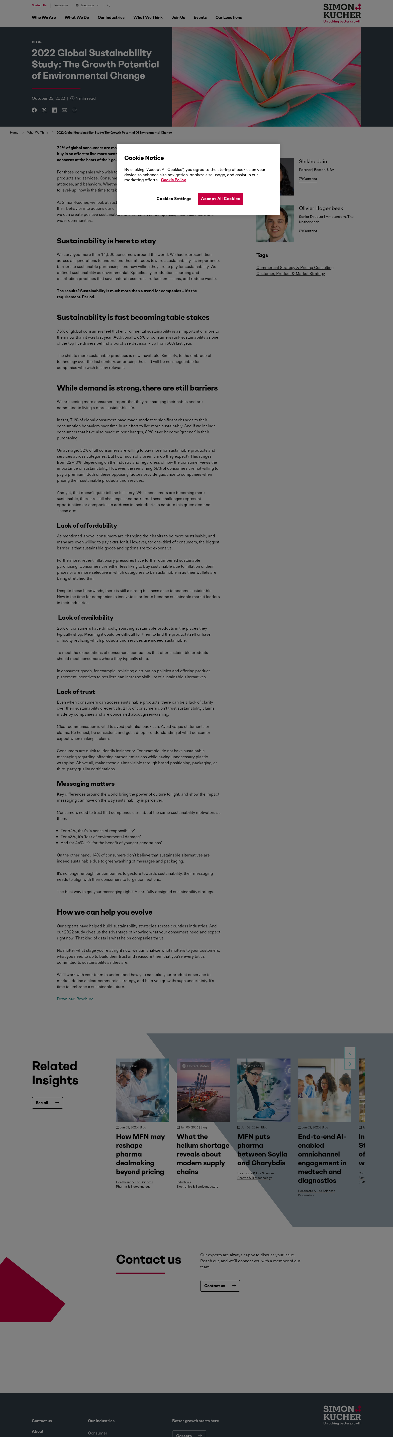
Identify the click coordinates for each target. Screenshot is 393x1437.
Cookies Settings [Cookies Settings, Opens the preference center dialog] (174, 198)
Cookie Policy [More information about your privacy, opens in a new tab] (173, 179)
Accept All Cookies (220, 198)
